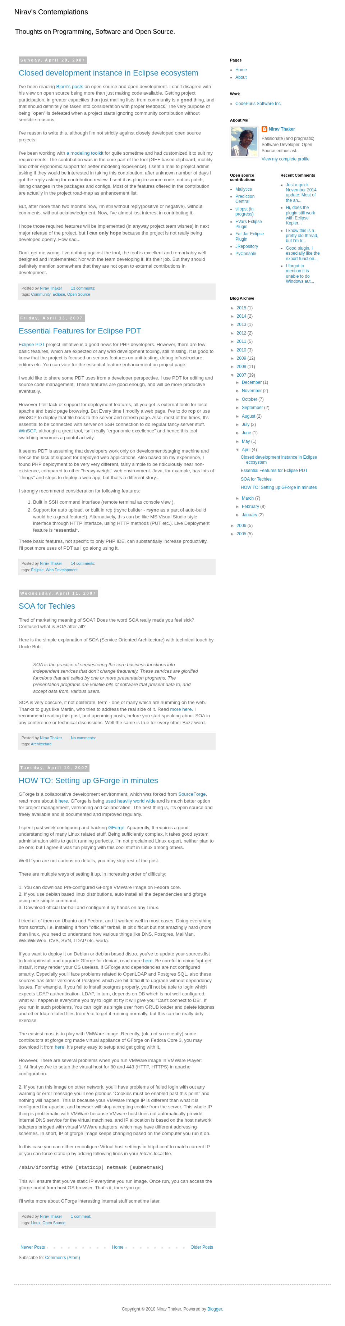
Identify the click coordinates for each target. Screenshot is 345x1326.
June (247, 432)
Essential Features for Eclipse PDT (80, 330)
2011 (242, 341)
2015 (242, 307)
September (253, 407)
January (250, 514)
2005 (242, 533)
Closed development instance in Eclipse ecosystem (108, 72)
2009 (242, 358)
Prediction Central (244, 199)
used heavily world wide (131, 801)
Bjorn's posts (70, 86)
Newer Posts (32, 1247)
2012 (242, 333)
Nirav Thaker (282, 129)
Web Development (62, 570)
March (248, 498)
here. (64, 801)
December (252, 382)
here (147, 960)
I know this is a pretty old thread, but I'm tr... (302, 236)
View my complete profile (285, 159)
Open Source (78, 294)
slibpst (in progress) (244, 211)
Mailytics (243, 189)
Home (118, 1247)
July (246, 424)
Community (40, 294)
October (250, 399)
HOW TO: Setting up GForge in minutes (88, 780)
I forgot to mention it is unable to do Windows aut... (300, 273)
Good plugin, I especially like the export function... (303, 253)
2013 (242, 324)
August (249, 416)
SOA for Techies (47, 605)
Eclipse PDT (32, 344)
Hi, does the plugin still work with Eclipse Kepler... (300, 215)
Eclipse (58, 294)
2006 (242, 525)
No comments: (83, 738)
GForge (116, 827)
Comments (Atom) (62, 1257)
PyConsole (245, 253)
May (246, 441)
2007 (242, 375)
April (247, 449)
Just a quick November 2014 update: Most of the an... (301, 192)
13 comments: (83, 288)
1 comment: (81, 1216)
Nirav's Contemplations (51, 12)
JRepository (246, 246)
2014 (242, 316)
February (251, 506)
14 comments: (83, 563)
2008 (242, 366)
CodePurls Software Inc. (258, 103)
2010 (242, 350)
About (241, 77)
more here (181, 709)
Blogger (214, 1309)
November (252, 390)
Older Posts (201, 1247)
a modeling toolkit (85, 153)
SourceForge (192, 794)
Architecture (41, 744)
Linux (35, 1223)
